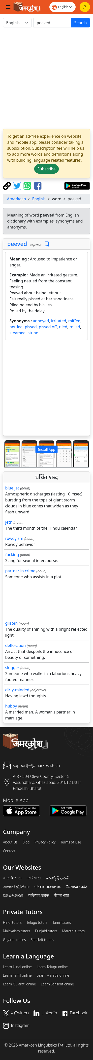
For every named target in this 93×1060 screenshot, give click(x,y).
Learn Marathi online (53, 975)
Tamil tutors (61, 923)
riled (63, 327)
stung (33, 333)
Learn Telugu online (52, 967)
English (39, 199)
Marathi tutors (73, 931)
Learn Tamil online (17, 975)
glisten (11, 623)
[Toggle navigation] (8, 7)
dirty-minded (17, 690)
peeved (17, 244)
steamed (17, 333)
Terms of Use (70, 842)
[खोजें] (52, 22)
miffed (74, 321)
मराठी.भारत (34, 878)
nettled (16, 327)
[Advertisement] (46, 78)
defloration (15, 645)
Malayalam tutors (16, 931)
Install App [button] (46, 449)
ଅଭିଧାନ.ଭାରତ (13, 895)
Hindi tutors (12, 923)
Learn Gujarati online (19, 984)
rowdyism (14, 538)
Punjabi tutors (46, 931)
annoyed (41, 321)
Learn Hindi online (17, 967)
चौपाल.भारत (61, 895)
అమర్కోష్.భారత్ (57, 878)
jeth (8, 522)
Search (80, 22)
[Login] (85, 7)
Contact (9, 851)
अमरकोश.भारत (12, 878)
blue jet (12, 488)
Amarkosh (16, 199)
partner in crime (20, 571)
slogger (12, 667)
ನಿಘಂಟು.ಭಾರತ (76, 887)
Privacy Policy (44, 842)
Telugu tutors (37, 923)
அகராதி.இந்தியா (16, 887)
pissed (31, 327)
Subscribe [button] (46, 169)
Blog (26, 842)
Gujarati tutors (14, 940)
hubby (11, 706)
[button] (9, 453)
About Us (10, 842)
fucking (12, 554)
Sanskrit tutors (42, 940)
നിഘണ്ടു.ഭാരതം (47, 887)
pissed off (48, 327)
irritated (58, 321)
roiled (74, 327)
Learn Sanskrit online (57, 984)
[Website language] (62, 7)
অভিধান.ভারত (38, 895)
